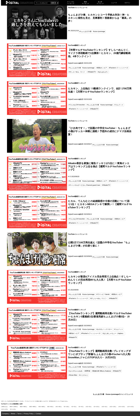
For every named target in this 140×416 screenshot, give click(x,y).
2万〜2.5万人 (97, 406)
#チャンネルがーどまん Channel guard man (84, 185)
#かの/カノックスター (104, 329)
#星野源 (87, 371)
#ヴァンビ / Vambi (102, 294)
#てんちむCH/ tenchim (77, 105)
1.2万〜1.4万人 (130, 406)
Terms (19, 414)
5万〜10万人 (67, 406)
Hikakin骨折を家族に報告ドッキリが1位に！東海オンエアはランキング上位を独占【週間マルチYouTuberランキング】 (99, 166)
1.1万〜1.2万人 (4, 409)
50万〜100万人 (42, 406)
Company (5, 414)
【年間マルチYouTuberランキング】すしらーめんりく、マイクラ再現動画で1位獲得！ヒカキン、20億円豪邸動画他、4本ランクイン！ (99, 53)
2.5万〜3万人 (89, 406)
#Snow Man (73, 375)
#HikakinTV (92, 72)
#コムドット (118, 105)
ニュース (114, 2)
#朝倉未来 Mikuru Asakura (101, 371)
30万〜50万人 (50, 406)
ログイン (127, 2)
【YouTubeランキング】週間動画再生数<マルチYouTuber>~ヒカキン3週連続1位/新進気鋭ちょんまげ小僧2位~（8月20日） (100, 316)
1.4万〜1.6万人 (121, 406)
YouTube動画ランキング (77, 45)
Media (13, 414)
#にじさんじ (83, 375)
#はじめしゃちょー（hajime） (113, 333)
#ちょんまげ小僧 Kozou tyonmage (92, 31)
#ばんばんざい (103, 72)
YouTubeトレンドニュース (77, 7)
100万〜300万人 (32, 406)
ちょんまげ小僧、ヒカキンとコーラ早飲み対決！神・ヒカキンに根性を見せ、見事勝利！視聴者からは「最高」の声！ (99, 17)
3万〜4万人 (81, 406)
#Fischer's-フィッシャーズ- (118, 68)
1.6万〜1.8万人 (113, 406)
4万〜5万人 (74, 406)
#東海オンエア (101, 68)
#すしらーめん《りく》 (77, 72)
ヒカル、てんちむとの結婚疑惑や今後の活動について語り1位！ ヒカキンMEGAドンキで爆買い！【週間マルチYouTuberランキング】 (100, 204)
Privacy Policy (29, 414)
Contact (38, 414)
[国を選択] (53, 3)
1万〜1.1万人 (13, 409)
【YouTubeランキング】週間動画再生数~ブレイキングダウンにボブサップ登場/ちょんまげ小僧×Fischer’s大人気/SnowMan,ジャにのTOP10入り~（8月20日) (99, 354)
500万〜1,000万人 (14, 406)
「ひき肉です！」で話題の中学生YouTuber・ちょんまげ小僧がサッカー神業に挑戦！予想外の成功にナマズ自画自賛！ (99, 131)
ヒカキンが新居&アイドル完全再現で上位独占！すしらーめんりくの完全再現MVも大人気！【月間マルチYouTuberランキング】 (99, 279)
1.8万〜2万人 (105, 406)
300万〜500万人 (23, 406)
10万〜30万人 (59, 406)
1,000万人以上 (4, 406)
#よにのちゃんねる (75, 371)
